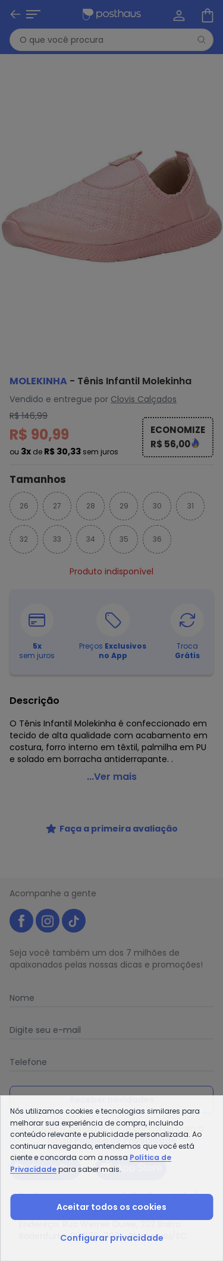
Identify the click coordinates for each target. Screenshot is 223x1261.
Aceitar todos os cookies (111, 1207)
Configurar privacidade (112, 1238)
